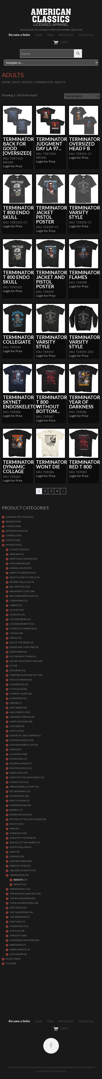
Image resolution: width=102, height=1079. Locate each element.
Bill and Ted (17, 586)
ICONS (9, 540)
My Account (66, 34)
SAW (12, 828)
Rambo (14, 809)
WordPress (71, 1067)
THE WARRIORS (18, 916)
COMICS (10, 526)
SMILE (13, 851)
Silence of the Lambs (22, 842)
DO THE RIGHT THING (21, 656)
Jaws (13, 749)
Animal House (18, 568)
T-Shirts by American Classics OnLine (25, 1067)
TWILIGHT (15, 935)
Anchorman (17, 563)
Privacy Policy (60, 1071)
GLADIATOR (16, 698)
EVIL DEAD (15, 670)
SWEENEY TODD (18, 865)
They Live (15, 921)
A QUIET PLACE (18, 549)
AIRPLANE (15, 554)
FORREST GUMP (18, 693)
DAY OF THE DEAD (19, 642)
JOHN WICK (16, 754)
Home (6, 82)
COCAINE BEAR (18, 619)
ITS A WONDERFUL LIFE (22, 744)
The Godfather (19, 912)
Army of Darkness (21, 572)
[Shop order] (82, 96)
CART (51, 42)
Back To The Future (22, 577)
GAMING (10, 535)
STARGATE (15, 856)
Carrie (13, 605)
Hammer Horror (20, 716)
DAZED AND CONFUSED (22, 647)
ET (11, 665)
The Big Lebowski (20, 898)
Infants (18, 884)
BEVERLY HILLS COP (20, 581)
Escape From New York (24, 661)
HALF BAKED (16, 707)
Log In (38, 34)
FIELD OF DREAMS (19, 679)
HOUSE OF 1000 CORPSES (23, 735)
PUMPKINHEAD (18, 805)
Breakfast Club (19, 591)
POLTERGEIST (17, 795)
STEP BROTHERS (18, 861)
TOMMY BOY (17, 926)
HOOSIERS (15, 726)
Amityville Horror (21, 558)
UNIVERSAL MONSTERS (22, 940)
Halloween (17, 712)
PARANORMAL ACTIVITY (22, 786)
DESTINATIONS (14, 530)
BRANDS (10, 521)
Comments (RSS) (44, 1071)
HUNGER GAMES (19, 740)
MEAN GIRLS (16, 772)
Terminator (44, 82)
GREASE (14, 702)
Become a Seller (19, 34)
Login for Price (12, 166)
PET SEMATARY (18, 791)
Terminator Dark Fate (23, 893)
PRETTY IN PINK (18, 800)
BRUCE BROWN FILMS (21, 595)
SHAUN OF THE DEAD (21, 837)
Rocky (13, 823)
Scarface (15, 833)
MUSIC (9, 958)
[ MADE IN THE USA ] (16, 516)
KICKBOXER (16, 758)
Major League (18, 768)
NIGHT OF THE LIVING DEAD (25, 777)
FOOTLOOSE (17, 688)
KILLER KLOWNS (18, 763)
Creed (13, 637)
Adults (18, 879)
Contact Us (86, 34)
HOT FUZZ (15, 730)
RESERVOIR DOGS (19, 814)
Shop (50, 34)
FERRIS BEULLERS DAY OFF (24, 675)
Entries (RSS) (84, 1067)
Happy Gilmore (19, 721)
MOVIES (27, 82)
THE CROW (16, 907)
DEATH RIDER (17, 651)
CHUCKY (14, 609)
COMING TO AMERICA (21, 628)
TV (7, 963)
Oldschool (17, 782)
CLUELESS (15, 614)
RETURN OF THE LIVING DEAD (25, 819)
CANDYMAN (16, 600)
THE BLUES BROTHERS (22, 902)
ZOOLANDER (17, 954)
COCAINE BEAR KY (19, 623)
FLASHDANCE (17, 684)
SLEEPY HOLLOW (19, 847)
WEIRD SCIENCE (18, 949)
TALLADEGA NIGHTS (20, 870)
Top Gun (15, 930)
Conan (14, 633)
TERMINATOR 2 (18, 889)
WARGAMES (16, 944)
